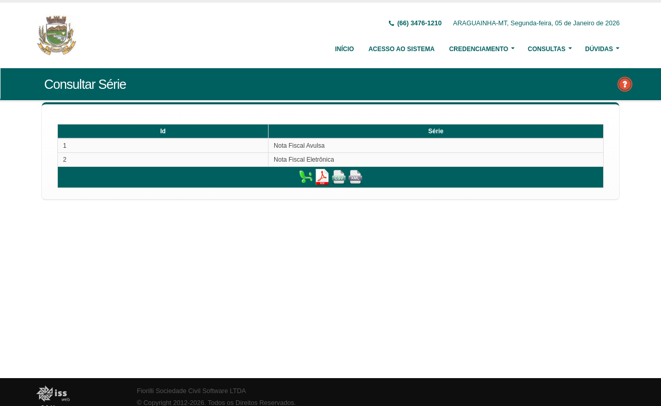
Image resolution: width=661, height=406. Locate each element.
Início (344, 49)
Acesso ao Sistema (401, 49)
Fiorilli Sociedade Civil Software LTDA (191, 391)
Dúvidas (599, 49)
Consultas (546, 49)
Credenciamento (478, 49)
